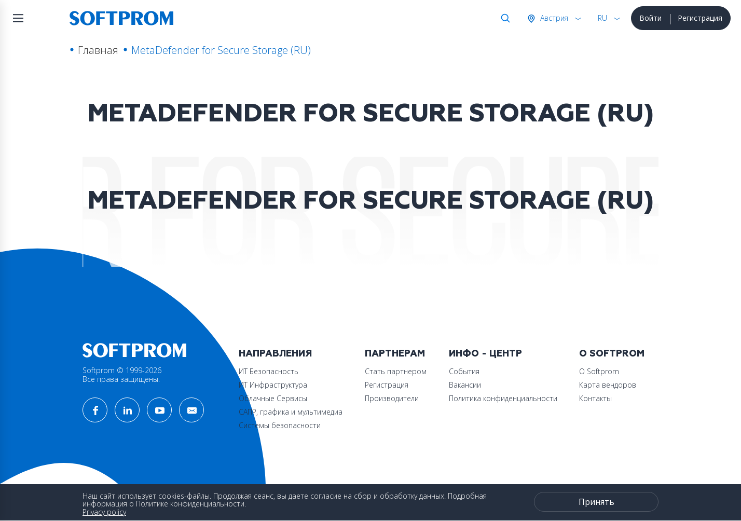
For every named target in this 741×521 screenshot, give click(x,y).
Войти (650, 18)
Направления (275, 354)
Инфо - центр (485, 354)
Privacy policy (104, 512)
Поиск (503, 18)
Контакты (595, 398)
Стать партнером (396, 371)
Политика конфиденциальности (503, 398)
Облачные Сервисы (273, 398)
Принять (596, 502)
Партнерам (395, 354)
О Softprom (611, 354)
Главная (98, 50)
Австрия (553, 18)
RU (602, 18)
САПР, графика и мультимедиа (290, 412)
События (464, 371)
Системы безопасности (280, 425)
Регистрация (700, 18)
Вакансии (465, 385)
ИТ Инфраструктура (273, 385)
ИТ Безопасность (268, 371)
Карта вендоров (607, 385)
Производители (392, 398)
